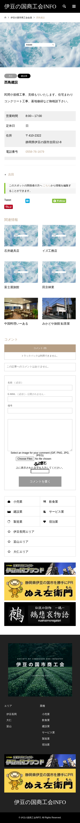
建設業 (24, 76)
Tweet (7, 200)
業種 (42, 705)
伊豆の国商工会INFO (40, 802)
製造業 (17, 521)
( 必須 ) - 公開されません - (26, 394)
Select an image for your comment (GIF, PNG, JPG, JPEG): (40, 454)
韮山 (9, 726)
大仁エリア (20, 551)
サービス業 (56, 511)
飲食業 (53, 501)
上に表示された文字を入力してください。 (40, 467)
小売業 (17, 501)
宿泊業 (53, 521)
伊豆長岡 (11, 714)
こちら (47, 185)
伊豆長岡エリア (23, 531)
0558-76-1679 (35, 151)
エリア (8, 705)
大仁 (11, 76)
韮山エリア (20, 541)
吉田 (11, 174)
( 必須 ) (15, 382)
